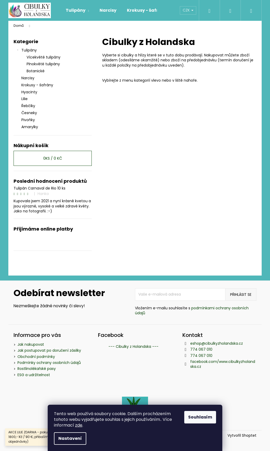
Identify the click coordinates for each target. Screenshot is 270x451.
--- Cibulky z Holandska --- (133, 346)
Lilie (25, 98)
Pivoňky (28, 119)
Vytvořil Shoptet (242, 435)
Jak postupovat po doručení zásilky (49, 350)
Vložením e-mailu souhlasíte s (192, 311)
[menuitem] (77, 10)
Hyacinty (29, 92)
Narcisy (28, 78)
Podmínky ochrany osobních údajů (49, 362)
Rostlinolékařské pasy (36, 368)
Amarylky (30, 126)
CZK (188, 10)
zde (78, 425)
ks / (52, 158)
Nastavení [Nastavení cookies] (70, 438)
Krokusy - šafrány (37, 85)
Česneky (29, 112)
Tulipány (26, 51)
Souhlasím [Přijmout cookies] (200, 417)
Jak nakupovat (30, 344)
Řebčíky (28, 105)
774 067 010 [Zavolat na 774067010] (201, 349)
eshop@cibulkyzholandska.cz (216, 343)
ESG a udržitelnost (33, 374)
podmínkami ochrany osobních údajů (192, 310)
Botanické (36, 71)
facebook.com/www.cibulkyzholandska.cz (222, 364)
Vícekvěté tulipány (43, 57)
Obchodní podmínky (36, 356)
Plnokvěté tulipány (43, 64)
